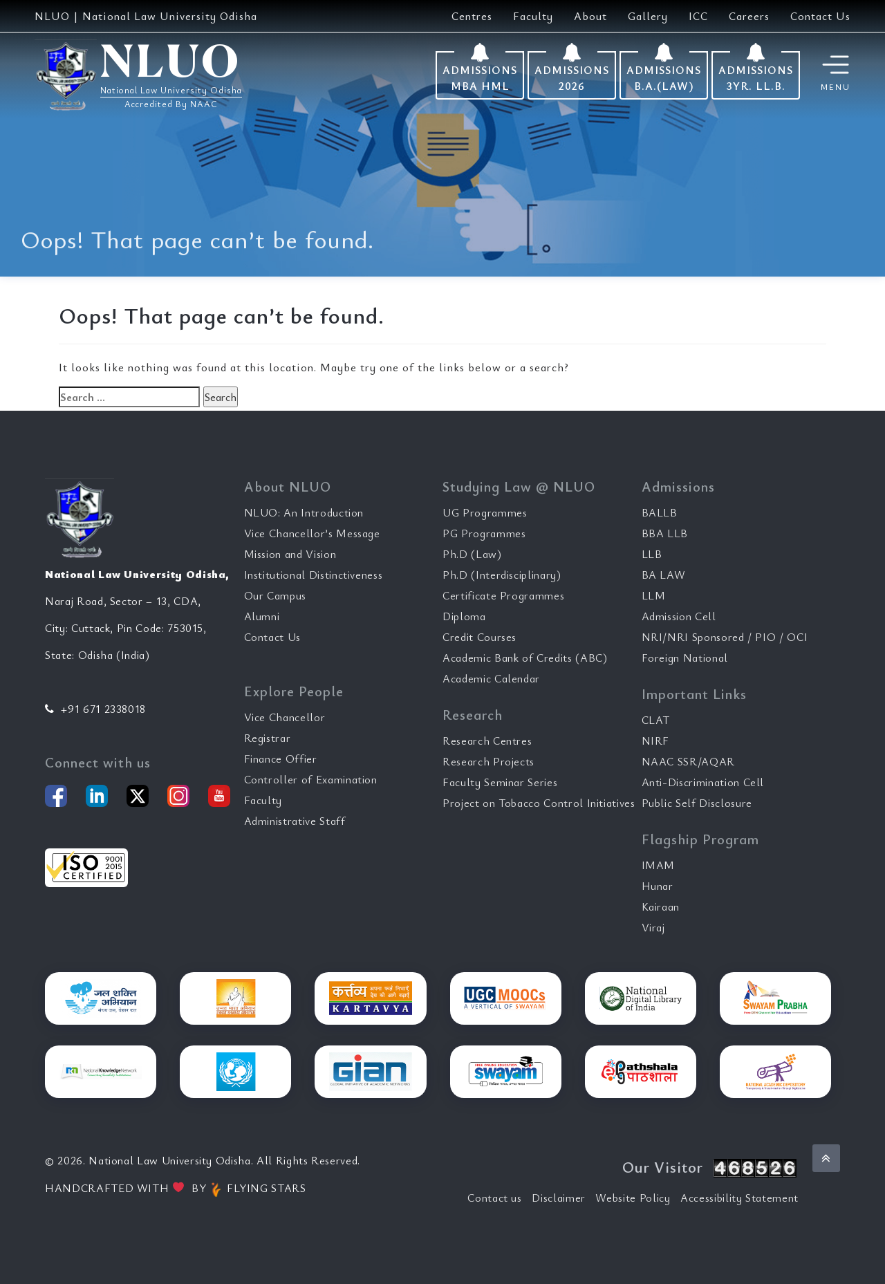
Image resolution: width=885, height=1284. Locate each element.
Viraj (653, 927)
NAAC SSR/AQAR (688, 761)
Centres (471, 16)
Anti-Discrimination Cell (703, 782)
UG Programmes (484, 512)
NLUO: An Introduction (304, 512)
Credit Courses (479, 636)
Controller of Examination (311, 779)
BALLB (660, 512)
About (590, 16)
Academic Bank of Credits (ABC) (525, 657)
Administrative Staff (295, 820)
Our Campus (275, 595)
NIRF (656, 740)
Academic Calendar (491, 678)
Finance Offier (280, 758)
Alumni (262, 616)
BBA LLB (665, 533)
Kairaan (661, 906)
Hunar (657, 885)
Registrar (267, 737)
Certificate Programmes (503, 595)
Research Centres (487, 740)
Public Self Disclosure (697, 802)
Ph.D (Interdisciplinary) (501, 574)
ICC (698, 16)
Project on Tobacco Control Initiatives (538, 802)
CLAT (656, 719)
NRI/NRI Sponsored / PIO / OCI (725, 636)
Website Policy (632, 1197)
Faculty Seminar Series (499, 782)
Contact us (494, 1197)
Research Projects (488, 761)
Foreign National (685, 657)
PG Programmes (483, 533)
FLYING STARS (257, 1187)
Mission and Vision (290, 553)
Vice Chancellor (285, 717)
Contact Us (820, 16)
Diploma (464, 616)
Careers (749, 16)
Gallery (648, 16)
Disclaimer (559, 1197)
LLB (652, 553)
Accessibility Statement (739, 1197)
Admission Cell (679, 616)
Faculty (533, 16)
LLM (654, 595)
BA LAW (664, 574)
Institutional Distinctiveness (313, 574)
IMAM (659, 865)
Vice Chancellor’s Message (312, 533)
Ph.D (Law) (472, 553)
